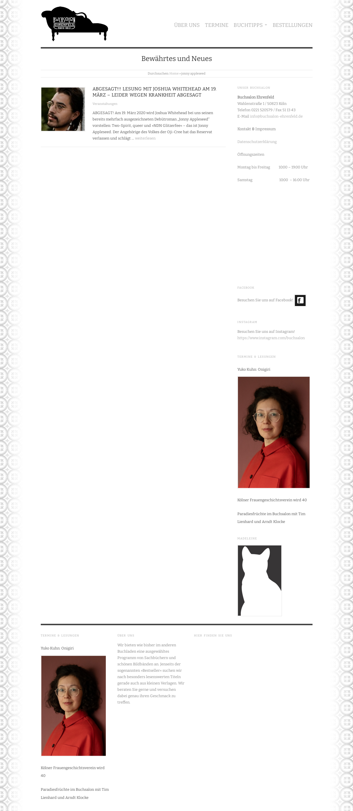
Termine (216, 25)
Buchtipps (248, 25)
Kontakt (244, 129)
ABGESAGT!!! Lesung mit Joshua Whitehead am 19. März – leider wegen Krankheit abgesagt (154, 92)
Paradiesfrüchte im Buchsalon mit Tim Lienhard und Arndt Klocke (271, 518)
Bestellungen (293, 25)
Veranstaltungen (105, 104)
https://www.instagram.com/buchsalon (271, 338)
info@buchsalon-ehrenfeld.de (276, 116)
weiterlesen (145, 138)
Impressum (265, 129)
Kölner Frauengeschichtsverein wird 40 (272, 500)
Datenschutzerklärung (257, 142)
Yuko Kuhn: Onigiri (253, 369)
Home (174, 73)
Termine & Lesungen (256, 357)
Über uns (187, 25)
